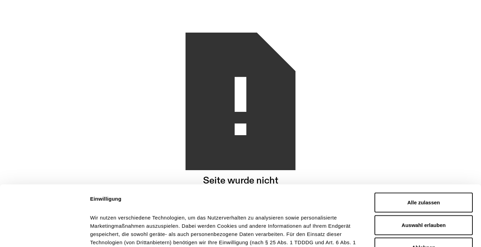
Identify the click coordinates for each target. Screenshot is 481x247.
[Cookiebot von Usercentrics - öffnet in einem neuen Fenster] (44, 233)
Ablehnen (423, 187)
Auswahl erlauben (424, 164)
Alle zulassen (423, 142)
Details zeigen (365, 233)
